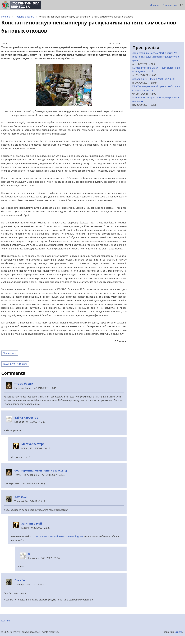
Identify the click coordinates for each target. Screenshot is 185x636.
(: (29, 553)
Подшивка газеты (25, 16)
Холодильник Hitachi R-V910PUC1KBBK (153, 78)
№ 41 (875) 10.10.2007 (15, 364)
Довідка (154, 5)
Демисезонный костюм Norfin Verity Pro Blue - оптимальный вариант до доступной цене (156, 56)
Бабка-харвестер (26, 417)
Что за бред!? (23, 383)
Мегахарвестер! (32, 444)
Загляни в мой (31, 523)
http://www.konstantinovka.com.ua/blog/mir (59, 536)
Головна (6, 16)
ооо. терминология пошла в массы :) (40, 470)
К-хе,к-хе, (21, 497)
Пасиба (19, 580)
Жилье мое (9, 353)
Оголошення (170, 5)
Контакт (5, 620)
